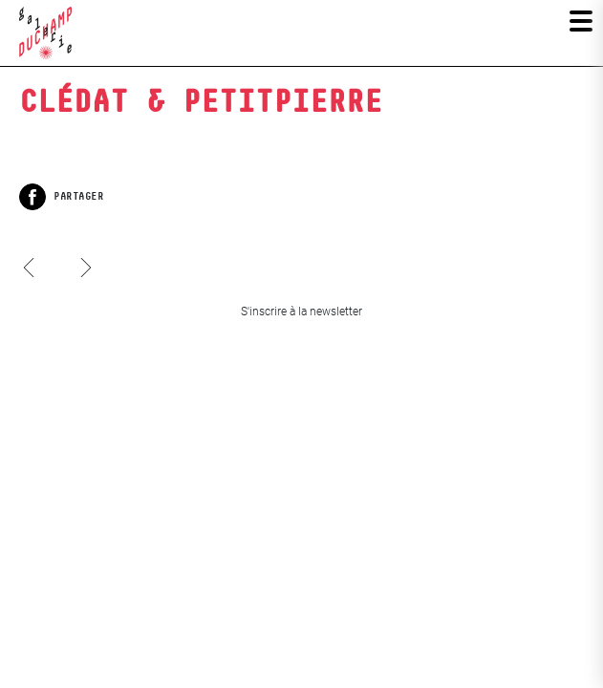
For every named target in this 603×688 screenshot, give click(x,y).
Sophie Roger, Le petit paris (85, 250)
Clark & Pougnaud (31, 286)
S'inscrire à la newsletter (301, 311)
